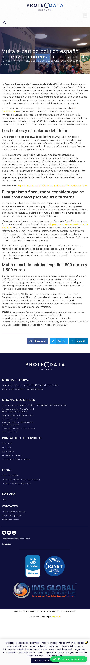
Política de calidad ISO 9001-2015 (16, 483)
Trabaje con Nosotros (11, 520)
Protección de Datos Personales (16, 459)
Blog (4, 500)
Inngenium (56, 616)
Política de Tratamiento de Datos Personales (21, 479)
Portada (5, 61)
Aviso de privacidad (10, 475)
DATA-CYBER (8, 451)
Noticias (17, 61)
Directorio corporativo (12, 516)
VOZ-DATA (7, 443)
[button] (85, 15)
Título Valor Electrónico (12, 455)
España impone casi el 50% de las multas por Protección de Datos (53, 185)
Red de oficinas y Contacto (13, 512)
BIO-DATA (6, 447)
